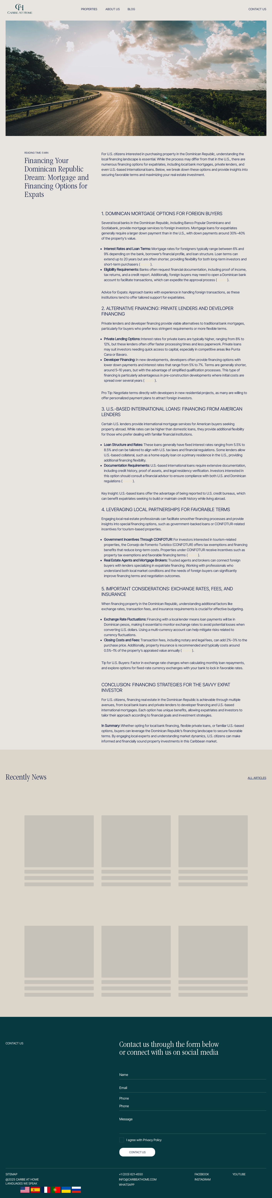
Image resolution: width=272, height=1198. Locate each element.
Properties (89, 9)
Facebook (202, 1174)
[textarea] (192, 1124)
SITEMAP (11, 1174)
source (145, 264)
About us (112, 9)
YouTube (239, 1174)
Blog (131, 9)
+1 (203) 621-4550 (131, 1174)
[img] (20, 9)
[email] (192, 1087)
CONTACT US (137, 1152)
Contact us (257, 9)
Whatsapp (126, 1184)
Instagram (203, 1179)
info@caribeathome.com (138, 1179)
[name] (192, 1074)
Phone (124, 1098)
